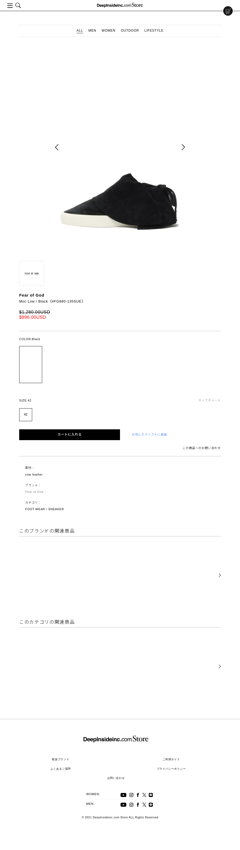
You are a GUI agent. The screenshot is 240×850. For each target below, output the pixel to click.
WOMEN (108, 30)
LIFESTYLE (154, 30)
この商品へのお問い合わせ (201, 448)
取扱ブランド (60, 759)
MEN (92, 30)
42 (25, 414)
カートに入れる (70, 434)
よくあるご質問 (61, 768)
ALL (79, 30)
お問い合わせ (116, 777)
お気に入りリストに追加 (149, 434)
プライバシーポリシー (171, 768)
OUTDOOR (130, 30)
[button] (220, 575)
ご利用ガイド (171, 759)
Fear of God (31, 295)
